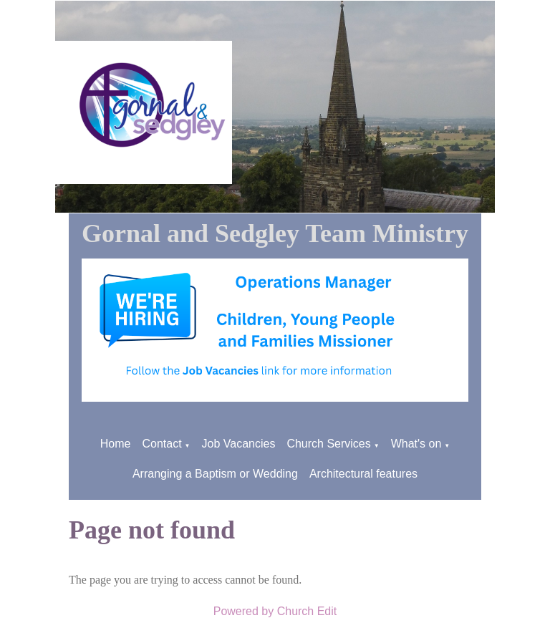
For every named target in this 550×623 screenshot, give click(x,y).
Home (115, 444)
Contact (161, 444)
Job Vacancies (239, 444)
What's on (416, 444)
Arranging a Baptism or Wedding (215, 474)
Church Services (328, 444)
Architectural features (363, 474)
